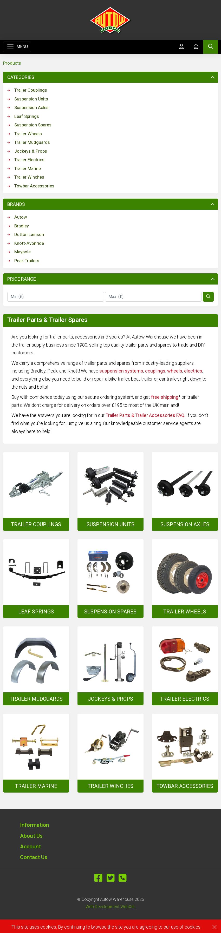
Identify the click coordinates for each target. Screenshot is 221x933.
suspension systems (121, 371)
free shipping (164, 397)
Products (12, 63)
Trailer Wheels (24, 133)
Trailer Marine (24, 168)
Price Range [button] (111, 279)
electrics (193, 371)
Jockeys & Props (27, 151)
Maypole (19, 251)
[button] (110, 825)
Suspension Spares (29, 124)
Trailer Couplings (27, 90)
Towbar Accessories (30, 185)
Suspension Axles (28, 107)
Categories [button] (111, 77)
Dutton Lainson (25, 234)
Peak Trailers (23, 260)
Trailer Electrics (25, 159)
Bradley (18, 225)
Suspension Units (27, 99)
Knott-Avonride (25, 243)
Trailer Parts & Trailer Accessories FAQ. (145, 415)
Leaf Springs (23, 116)
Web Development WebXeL (111, 906)
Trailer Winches (25, 177)
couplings (155, 371)
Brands (111, 204)
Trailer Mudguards (28, 142)
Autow (17, 217)
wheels (174, 371)
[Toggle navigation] (17, 47)
